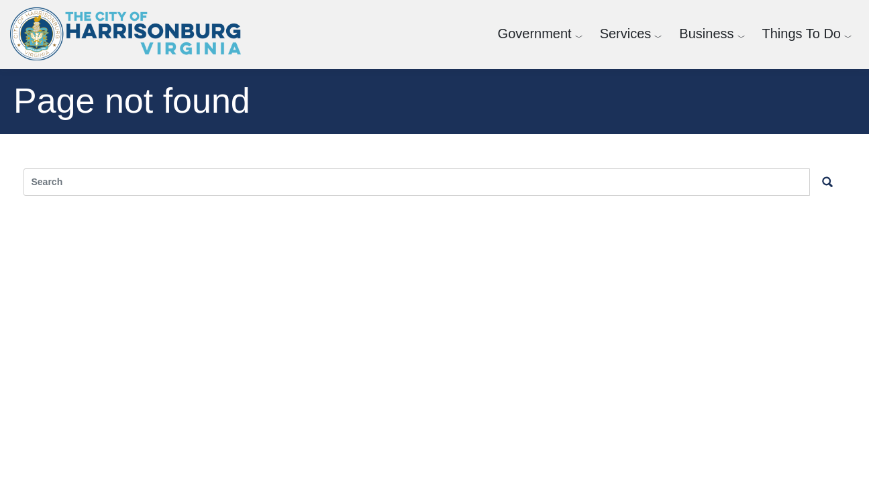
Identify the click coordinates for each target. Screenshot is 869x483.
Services (626, 33)
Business (706, 33)
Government (535, 33)
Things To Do (801, 33)
